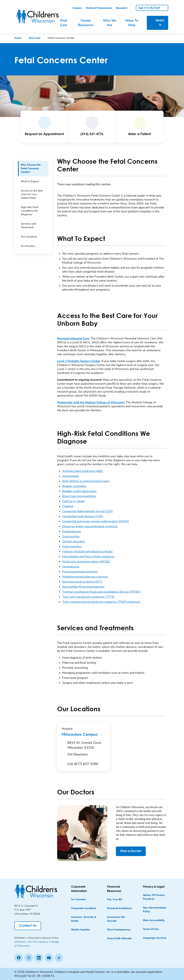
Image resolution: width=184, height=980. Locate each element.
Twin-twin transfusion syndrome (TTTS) (88, 597)
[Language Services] (154, 938)
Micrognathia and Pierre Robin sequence (88, 557)
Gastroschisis (71, 536)
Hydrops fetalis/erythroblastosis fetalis (87, 552)
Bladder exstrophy (74, 486)
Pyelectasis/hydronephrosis (80, 572)
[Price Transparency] (119, 930)
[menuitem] (33, 168)
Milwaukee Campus (83, 734)
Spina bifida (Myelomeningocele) (83, 587)
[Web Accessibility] (154, 920)
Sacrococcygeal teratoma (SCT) (82, 582)
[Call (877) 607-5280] (82, 764)
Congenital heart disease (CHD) (82, 516)
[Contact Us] (27, 925)
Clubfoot (67, 506)
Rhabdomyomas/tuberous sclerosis (85, 577)
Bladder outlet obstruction (79, 491)
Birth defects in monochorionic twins (85, 481)
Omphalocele (70, 567)
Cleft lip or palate (73, 501)
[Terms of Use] (151, 929)
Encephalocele (71, 531)
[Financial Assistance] (119, 908)
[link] (77, 8)
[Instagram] (28, 957)
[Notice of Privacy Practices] (156, 897)
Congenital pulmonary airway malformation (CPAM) (95, 521)
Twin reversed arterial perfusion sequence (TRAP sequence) (101, 602)
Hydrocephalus (72, 546)
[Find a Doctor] (131, 851)
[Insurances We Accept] (120, 919)
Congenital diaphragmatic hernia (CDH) (87, 511)
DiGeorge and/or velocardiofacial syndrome (90, 526)
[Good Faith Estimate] (119, 938)
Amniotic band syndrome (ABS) (82, 471)
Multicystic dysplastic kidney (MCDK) (86, 562)
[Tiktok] (59, 957)
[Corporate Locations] (83, 908)
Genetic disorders (73, 541)
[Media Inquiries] (80, 930)
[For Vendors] (78, 899)
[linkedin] (38, 957)
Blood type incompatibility (79, 496)
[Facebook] (18, 957)
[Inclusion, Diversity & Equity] (84, 919)
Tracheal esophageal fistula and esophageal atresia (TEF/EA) (101, 592)
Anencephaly (70, 476)
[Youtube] (49, 957)
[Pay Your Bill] (114, 899)
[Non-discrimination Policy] (156, 910)
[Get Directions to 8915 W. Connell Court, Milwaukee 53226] (86, 749)
